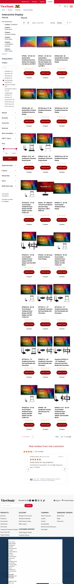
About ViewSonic (46, 516)
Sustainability (45, 524)
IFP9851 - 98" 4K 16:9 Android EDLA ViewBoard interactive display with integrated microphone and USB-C (29, 60)
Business (42, 1)
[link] (46, 479)
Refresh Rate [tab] (6, 176)
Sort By (52, 23)
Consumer (50, 1)
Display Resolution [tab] (7, 165)
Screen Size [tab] (5, 123)
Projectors (3, 518)
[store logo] (30, 6)
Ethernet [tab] (4, 113)
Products (10, 10)
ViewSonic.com (25, 1)
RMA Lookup (22, 524)
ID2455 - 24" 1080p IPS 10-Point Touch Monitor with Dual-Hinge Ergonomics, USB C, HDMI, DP (45, 207)
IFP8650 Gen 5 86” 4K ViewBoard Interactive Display (61, 158)
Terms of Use (10, 577)
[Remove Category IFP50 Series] (3, 28)
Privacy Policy (10, 574)
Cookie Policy (10, 576)
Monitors (3, 516)
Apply (10, 158)
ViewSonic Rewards (24, 518)
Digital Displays (4, 535)
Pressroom (60, 521)
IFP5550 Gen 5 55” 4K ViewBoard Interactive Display (61, 110)
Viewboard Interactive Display (9, 529)
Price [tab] (3, 143)
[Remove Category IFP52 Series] (3, 38)
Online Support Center (25, 532)
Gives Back (44, 529)
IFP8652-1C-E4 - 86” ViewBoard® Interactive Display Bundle (45, 158)
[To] (14, 153)
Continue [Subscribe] (28, 505)
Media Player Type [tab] (7, 186)
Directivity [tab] (5, 118)
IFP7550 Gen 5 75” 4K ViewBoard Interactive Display (44, 110)
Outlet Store (3, 524)
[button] (29, 78)
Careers (43, 521)
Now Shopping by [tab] (7, 21)
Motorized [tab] (5, 128)
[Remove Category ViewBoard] (3, 24)
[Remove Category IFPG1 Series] (3, 50)
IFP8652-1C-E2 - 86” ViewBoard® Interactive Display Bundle (29, 158)
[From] (6, 153)
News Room (60, 516)
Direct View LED (5, 532)
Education (34, 1)
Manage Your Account (25, 516)
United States (68, 501)
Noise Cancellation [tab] (7, 133)
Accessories (4, 521)
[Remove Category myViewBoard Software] (3, 44)
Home (3, 10)
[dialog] (37, 560)
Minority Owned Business (48, 527)
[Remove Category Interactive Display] (3, 33)
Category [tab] (4, 63)
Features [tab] (4, 171)
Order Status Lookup (25, 521)
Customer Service (24, 535)
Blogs (58, 518)
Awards (43, 518)
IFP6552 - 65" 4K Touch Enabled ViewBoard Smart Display (45, 257)
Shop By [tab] (24, 18)
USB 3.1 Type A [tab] (6, 138)
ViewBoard (18, 10)
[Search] (10, 67)
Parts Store (3, 527)
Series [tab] (4, 181)
